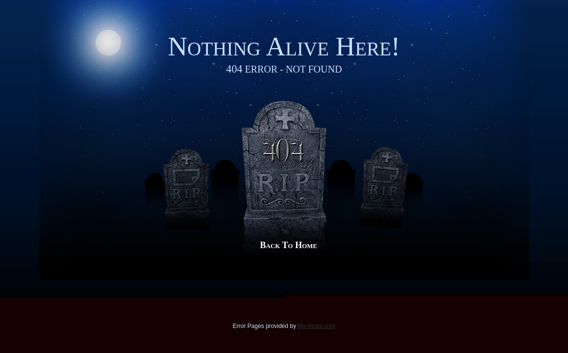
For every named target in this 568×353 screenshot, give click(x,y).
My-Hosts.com (317, 326)
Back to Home (289, 245)
